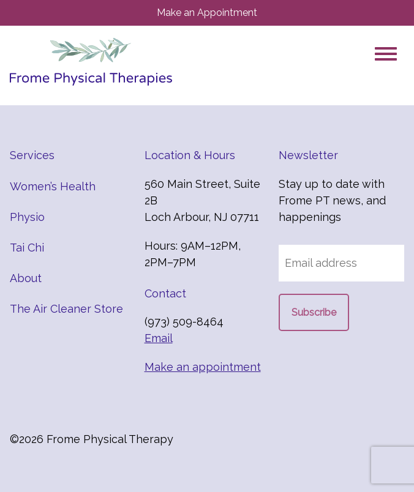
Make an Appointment (207, 12)
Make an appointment (203, 366)
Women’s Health (53, 186)
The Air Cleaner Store (66, 308)
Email (159, 338)
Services (32, 155)
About (26, 278)
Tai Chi (27, 247)
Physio (27, 217)
